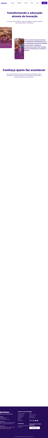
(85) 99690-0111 (3, 417)
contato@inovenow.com (4, 419)
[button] (12, 3)
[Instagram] (32, 420)
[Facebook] (37, 420)
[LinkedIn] (34, 420)
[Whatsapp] (30, 420)
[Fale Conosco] (34, 428)
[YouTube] (35, 420)
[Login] (44, 3)
